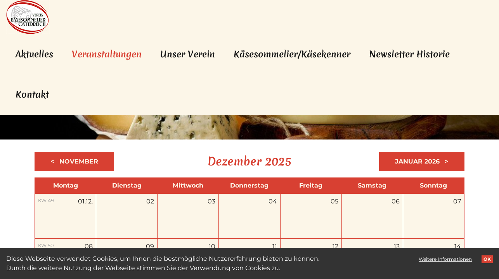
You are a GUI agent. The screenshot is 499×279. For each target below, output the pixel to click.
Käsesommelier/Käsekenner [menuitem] (292, 54)
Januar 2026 (418, 161)
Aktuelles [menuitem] (34, 54)
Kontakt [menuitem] (32, 94)
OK (487, 259)
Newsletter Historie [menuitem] (409, 54)
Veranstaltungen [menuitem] (111, 54)
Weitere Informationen (445, 259)
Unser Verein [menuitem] (187, 54)
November (77, 161)
